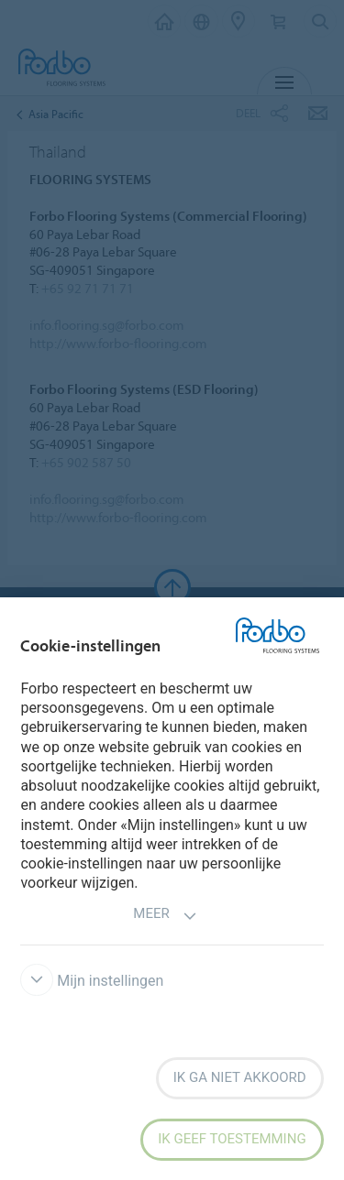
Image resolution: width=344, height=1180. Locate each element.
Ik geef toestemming (231, 1139)
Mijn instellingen (91, 980)
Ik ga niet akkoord (239, 1077)
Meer (164, 915)
